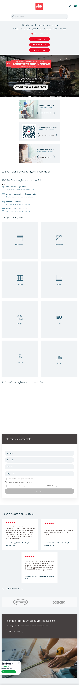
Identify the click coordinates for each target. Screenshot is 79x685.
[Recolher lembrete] (19, 662)
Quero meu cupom (8, 672)
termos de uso (41, 486)
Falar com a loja (39, 44)
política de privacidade (24, 486)
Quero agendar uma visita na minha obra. (20, 482)
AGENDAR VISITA (14, 631)
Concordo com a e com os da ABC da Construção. (33, 486)
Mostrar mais (6, 185)
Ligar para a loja (39, 39)
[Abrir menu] (3, 6)
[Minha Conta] (70, 6)
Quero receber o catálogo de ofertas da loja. (20, 478)
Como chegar (39, 50)
